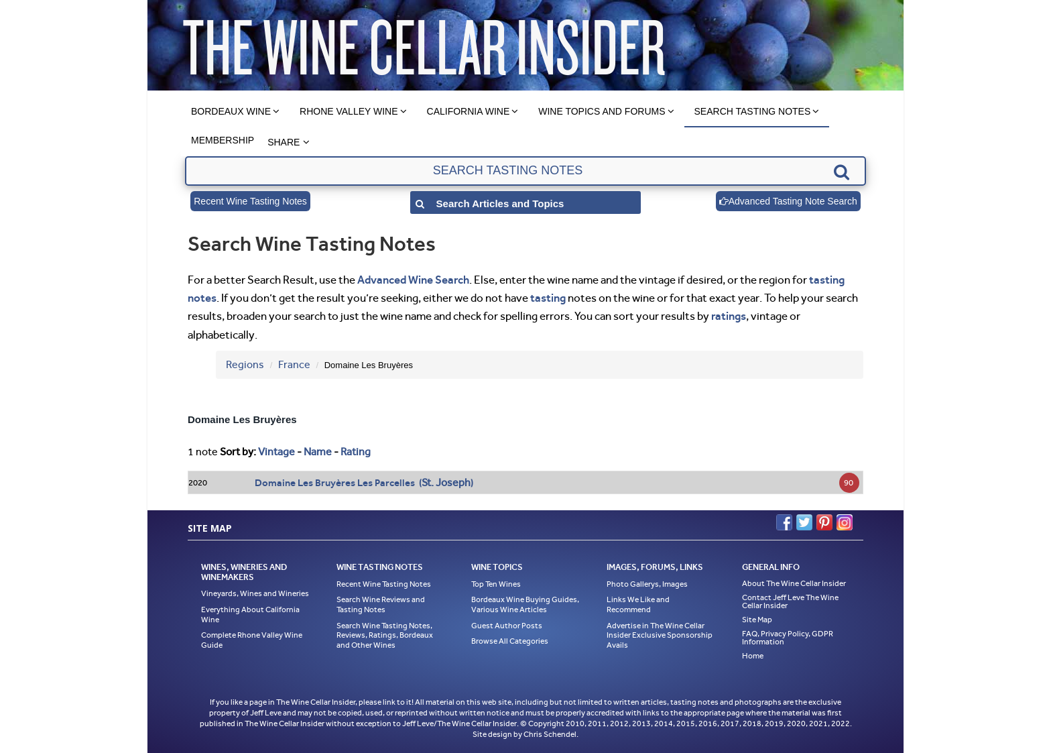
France (294, 364)
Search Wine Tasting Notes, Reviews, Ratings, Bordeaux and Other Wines (384, 635)
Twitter (804, 522)
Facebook (784, 522)
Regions (245, 364)
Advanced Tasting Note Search (788, 201)
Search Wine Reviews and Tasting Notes (380, 604)
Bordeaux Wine (231, 111)
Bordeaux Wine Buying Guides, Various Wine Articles (525, 604)
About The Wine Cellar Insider (794, 583)
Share (283, 142)
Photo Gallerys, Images (647, 584)
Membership (222, 140)
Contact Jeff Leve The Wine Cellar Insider (790, 601)
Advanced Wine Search (413, 279)
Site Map (757, 619)
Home (752, 655)
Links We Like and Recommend (638, 604)
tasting (548, 297)
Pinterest (824, 522)
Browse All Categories (509, 641)
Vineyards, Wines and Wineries (255, 593)
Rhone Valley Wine (349, 111)
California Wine (468, 111)
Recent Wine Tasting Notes (250, 201)
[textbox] (525, 171)
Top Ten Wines (496, 584)
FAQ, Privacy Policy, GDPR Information (787, 637)
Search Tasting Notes (752, 111)
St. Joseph (446, 482)
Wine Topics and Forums (601, 111)
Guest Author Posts (506, 625)
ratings (728, 316)
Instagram (845, 522)
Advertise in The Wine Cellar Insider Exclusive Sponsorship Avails (660, 635)
